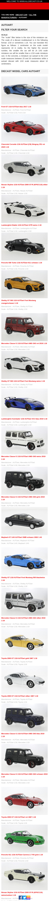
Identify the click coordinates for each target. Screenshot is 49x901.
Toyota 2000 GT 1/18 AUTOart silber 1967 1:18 (19, 696)
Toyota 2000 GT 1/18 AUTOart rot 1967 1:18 (18, 817)
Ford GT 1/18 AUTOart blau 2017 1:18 (16, 107)
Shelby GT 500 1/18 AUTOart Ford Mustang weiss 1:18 (23, 381)
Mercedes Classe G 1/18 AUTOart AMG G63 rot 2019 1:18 (24, 343)
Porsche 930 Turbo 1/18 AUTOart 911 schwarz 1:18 (21, 263)
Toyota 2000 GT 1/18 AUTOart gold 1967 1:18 (19, 658)
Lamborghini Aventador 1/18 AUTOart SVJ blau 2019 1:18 (24, 419)
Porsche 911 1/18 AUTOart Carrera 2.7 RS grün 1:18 (22, 855)
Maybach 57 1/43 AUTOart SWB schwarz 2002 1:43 (21, 537)
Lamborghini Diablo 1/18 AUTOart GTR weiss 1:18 (21, 225)
